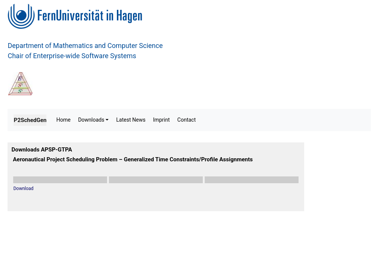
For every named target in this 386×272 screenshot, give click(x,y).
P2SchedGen (30, 120)
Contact (186, 120)
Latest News (131, 120)
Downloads (91, 120)
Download (23, 188)
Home (63, 120)
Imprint (161, 120)
